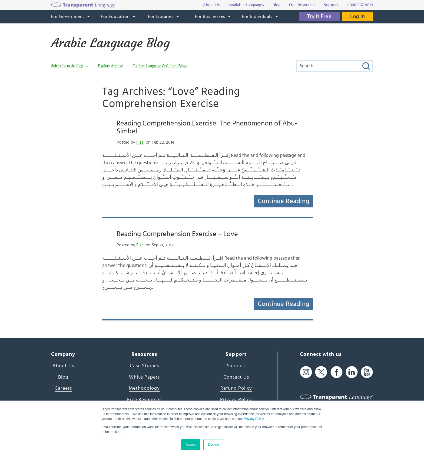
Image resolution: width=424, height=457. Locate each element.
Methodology (144, 388)
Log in (357, 16)
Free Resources (144, 399)
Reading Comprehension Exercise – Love (177, 233)
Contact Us (236, 377)
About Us (63, 365)
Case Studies (144, 365)
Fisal (140, 142)
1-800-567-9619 (360, 5)
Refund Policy (236, 388)
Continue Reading (283, 201)
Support (236, 365)
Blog (63, 377)
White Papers (144, 377)
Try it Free (319, 16)
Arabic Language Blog (110, 43)
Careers (63, 388)
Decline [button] (213, 444)
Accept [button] (191, 444)
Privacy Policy (254, 419)
